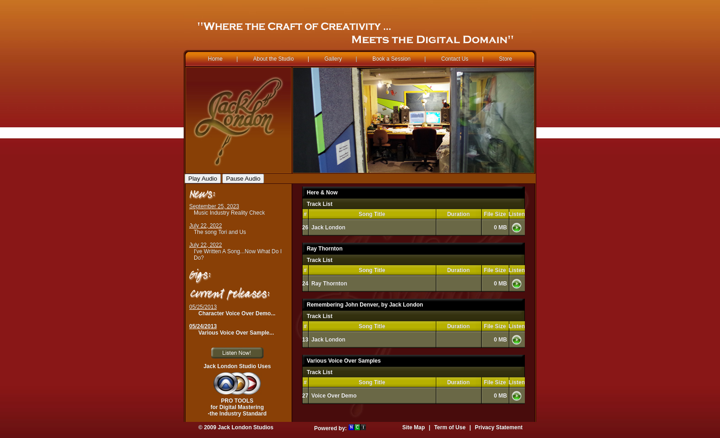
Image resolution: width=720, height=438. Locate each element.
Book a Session (391, 59)
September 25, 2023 (214, 206)
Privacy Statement (499, 427)
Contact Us (454, 59)
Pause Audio (243, 178)
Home (215, 59)
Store (505, 59)
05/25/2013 (203, 307)
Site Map (413, 427)
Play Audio (202, 178)
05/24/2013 (203, 326)
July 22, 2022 (205, 225)
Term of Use (449, 427)
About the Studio (273, 59)
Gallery (333, 59)
